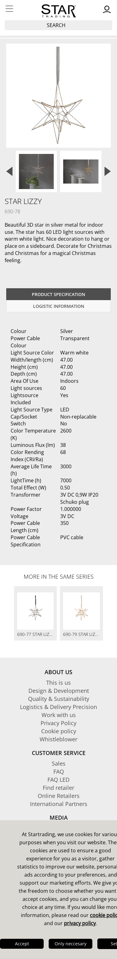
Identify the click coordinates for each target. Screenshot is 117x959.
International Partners (58, 804)
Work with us (58, 715)
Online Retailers (59, 795)
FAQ (58, 771)
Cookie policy (58, 731)
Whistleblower (58, 739)
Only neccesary (70, 944)
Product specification (58, 294)
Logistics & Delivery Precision (58, 707)
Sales (59, 763)
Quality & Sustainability (58, 698)
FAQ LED (58, 779)
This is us (58, 682)
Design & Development (58, 690)
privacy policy (80, 923)
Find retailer (58, 787)
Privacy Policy (58, 723)
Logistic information (58, 306)
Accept (22, 944)
